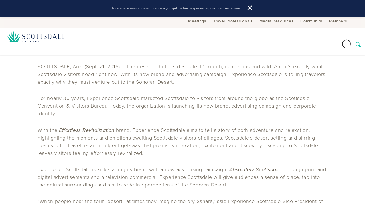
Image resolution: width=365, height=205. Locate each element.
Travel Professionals (233, 21)
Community (311, 21)
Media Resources (276, 21)
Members (338, 21)
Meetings (197, 21)
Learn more (231, 8)
